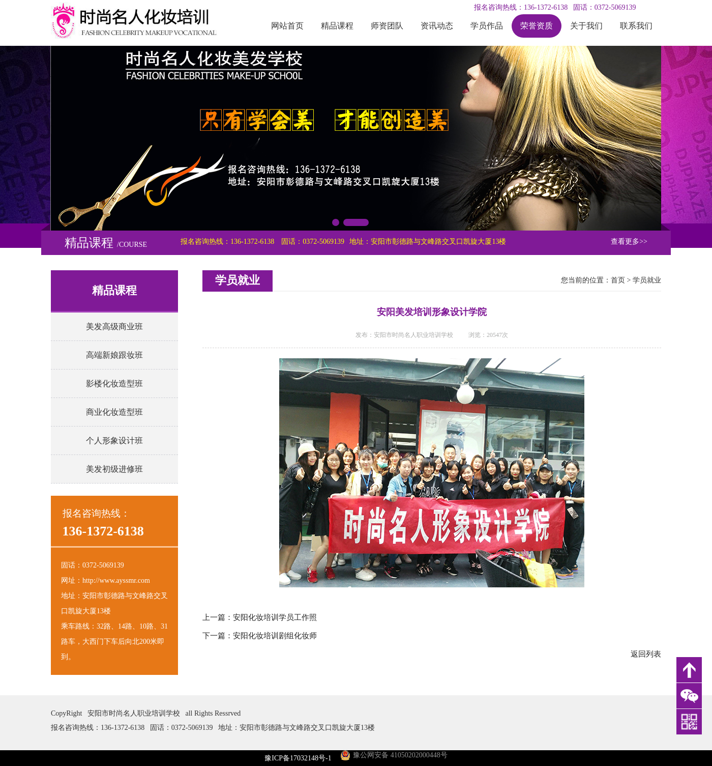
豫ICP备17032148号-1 (297, 758)
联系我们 (636, 25)
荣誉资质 (536, 25)
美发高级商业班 (114, 326)
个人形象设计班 (114, 440)
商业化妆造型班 (114, 412)
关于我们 (586, 25)
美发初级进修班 (114, 469)
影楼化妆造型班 (114, 383)
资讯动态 (437, 25)
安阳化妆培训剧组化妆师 (275, 636)
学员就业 (647, 280)
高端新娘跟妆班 (114, 355)
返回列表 (646, 654)
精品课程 (337, 25)
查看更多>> (629, 241)
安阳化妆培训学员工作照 (275, 617)
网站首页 (287, 25)
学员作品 (486, 25)
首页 (618, 280)
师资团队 (387, 25)
